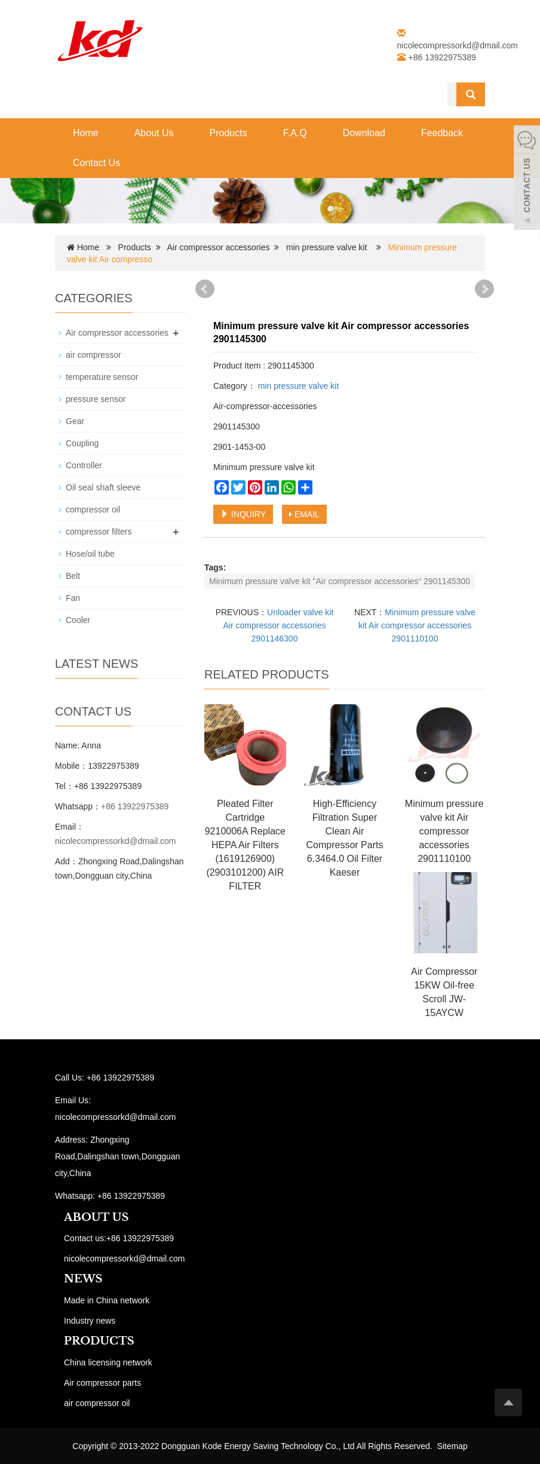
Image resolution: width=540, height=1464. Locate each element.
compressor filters (98, 531)
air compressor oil (97, 1403)
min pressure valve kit (326, 247)
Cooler (78, 620)
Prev (204, 289)
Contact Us (96, 163)
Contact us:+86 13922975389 (119, 1238)
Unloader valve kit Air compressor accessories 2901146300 (278, 625)
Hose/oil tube (90, 553)
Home (86, 133)
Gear (75, 421)
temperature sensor (102, 377)
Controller (84, 465)
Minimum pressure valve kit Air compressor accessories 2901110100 (416, 625)
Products (228, 133)
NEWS (83, 1278)
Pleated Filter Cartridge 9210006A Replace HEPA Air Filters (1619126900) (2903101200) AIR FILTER (245, 845)
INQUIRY (243, 514)
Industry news (89, 1320)
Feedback (442, 133)
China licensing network (108, 1362)
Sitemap (452, 1446)
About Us (154, 133)
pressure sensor (95, 399)
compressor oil (93, 509)
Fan (73, 598)
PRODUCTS (99, 1341)
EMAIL (304, 514)
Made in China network (106, 1300)
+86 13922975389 (134, 806)
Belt (73, 576)
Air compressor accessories (218, 247)
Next (484, 289)
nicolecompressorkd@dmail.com (457, 45)
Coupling (82, 443)
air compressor (93, 355)
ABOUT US (96, 1217)
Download (364, 133)
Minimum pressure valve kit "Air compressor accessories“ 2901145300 (339, 581)
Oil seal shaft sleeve (103, 487)
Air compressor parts (102, 1383)
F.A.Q (295, 133)
